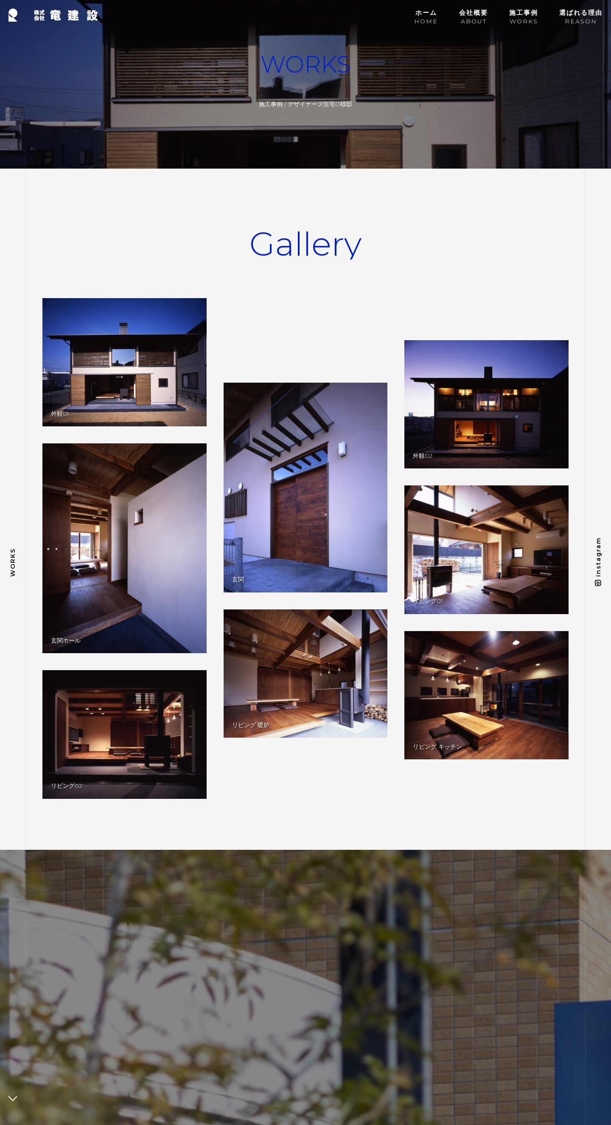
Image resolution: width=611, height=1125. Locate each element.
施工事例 (271, 104)
